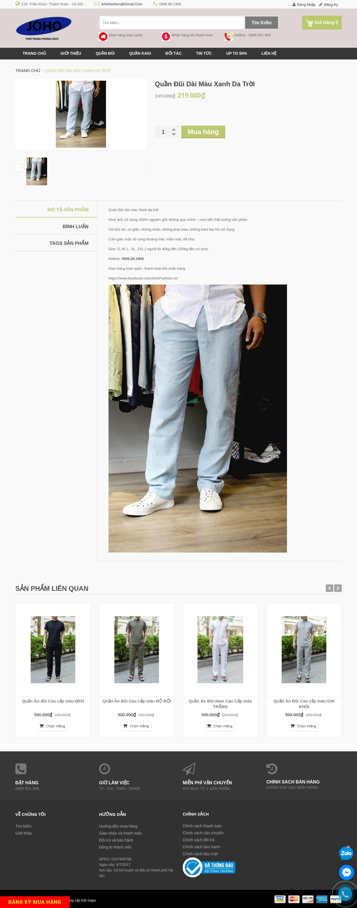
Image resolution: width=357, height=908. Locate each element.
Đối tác (173, 53)
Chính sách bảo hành (201, 847)
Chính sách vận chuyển (203, 833)
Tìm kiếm (23, 826)
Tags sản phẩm (68, 243)
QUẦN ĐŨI (105, 53)
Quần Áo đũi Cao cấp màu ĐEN (53, 701)
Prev (18, 168)
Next (143, 168)
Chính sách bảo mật (200, 854)
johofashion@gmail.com (121, 4)
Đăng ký (331, 5)
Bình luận (75, 226)
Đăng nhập (306, 5)
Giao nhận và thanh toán (120, 833)
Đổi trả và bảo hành (116, 840)
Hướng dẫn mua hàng (118, 826)
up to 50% (236, 53)
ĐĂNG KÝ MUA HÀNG (37, 902)
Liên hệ (268, 53)
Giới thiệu (71, 53)
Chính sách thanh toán (202, 826)
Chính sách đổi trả (198, 840)
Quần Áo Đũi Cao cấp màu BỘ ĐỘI (136, 701)
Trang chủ (34, 53)
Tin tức (204, 53)
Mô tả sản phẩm (67, 209)
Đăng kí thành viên (115, 847)
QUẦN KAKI (140, 53)
